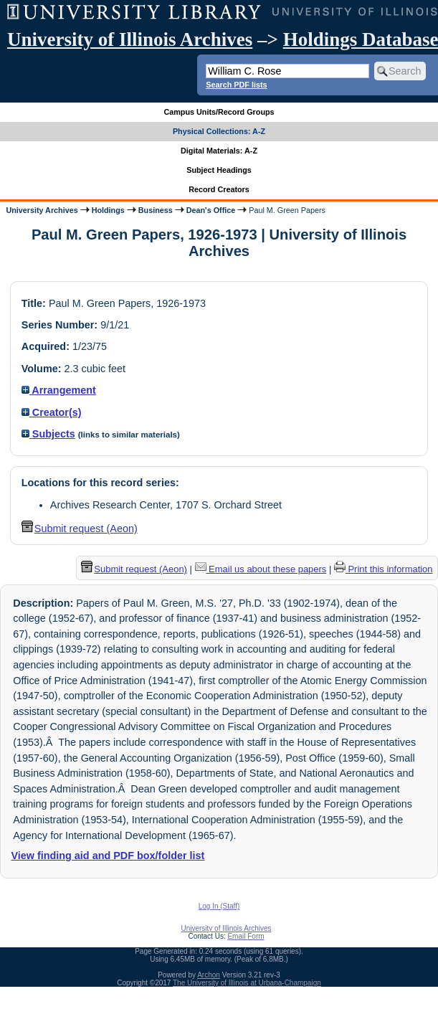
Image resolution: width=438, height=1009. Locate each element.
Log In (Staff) (219, 906)
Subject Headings (219, 170)
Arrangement (59, 390)
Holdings (108, 210)
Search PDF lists (236, 84)
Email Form (245, 936)
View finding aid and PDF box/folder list (107, 855)
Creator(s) (52, 412)
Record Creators (219, 189)
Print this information (383, 569)
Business (155, 210)
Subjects (48, 434)
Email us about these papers (261, 569)
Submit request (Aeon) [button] (80, 528)
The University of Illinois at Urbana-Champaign (247, 983)
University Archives (41, 210)
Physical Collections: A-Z (219, 131)
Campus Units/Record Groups (218, 112)
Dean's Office (210, 210)
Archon (208, 975)
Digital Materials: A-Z (219, 150)
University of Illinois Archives (129, 39)
